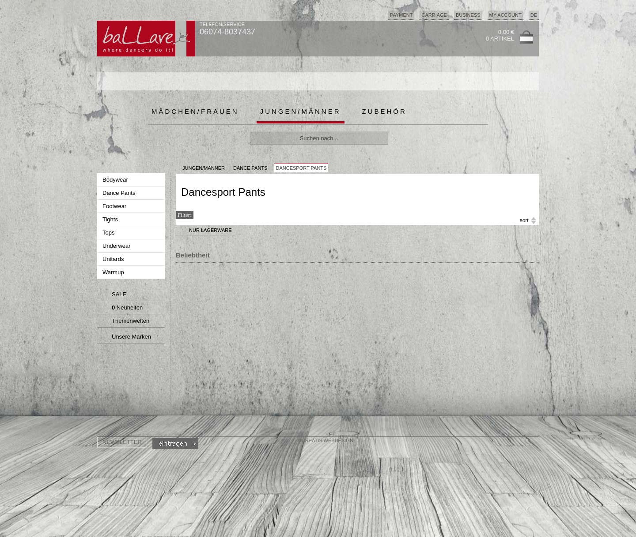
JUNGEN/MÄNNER (203, 168)
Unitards (113, 259)
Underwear (117, 245)
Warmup (113, 272)
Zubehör (384, 111)
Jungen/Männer (300, 111)
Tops (109, 232)
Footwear (115, 206)
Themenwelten (123, 322)
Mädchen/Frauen (195, 111)
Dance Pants (119, 193)
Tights (111, 219)
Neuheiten (121, 308)
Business (468, 15)
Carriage (434, 15)
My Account (505, 15)
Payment (401, 15)
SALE (113, 295)
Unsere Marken (124, 337)
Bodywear (115, 179)
